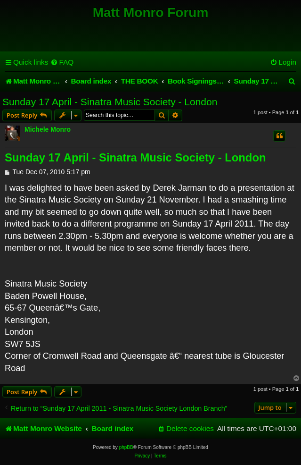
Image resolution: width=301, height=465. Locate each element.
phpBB (126, 447)
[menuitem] (61, 62)
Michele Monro (47, 129)
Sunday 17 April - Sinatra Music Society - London (109, 101)
